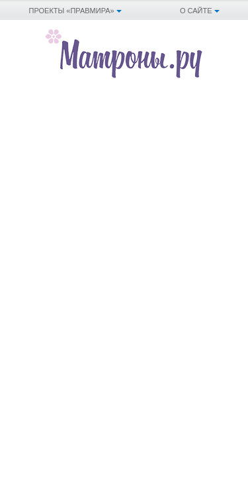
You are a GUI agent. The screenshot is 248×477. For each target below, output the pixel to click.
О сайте (196, 11)
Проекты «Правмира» (71, 11)
